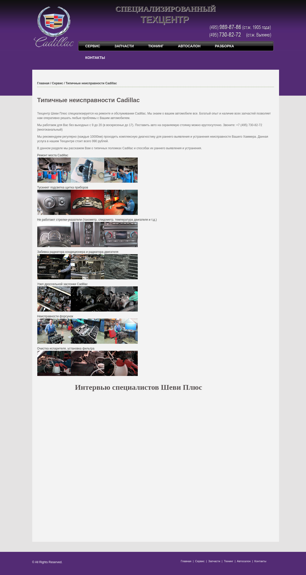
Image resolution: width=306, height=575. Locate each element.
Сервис (57, 83)
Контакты (260, 561)
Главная (43, 83)
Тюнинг (228, 561)
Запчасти (214, 561)
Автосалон (244, 561)
